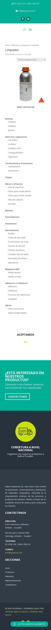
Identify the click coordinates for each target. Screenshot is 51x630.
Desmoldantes (12, 217)
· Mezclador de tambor (17, 258)
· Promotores (13, 170)
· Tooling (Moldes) (15, 152)
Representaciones (13, 580)
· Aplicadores (12, 262)
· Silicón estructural (15, 308)
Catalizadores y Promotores (19, 163)
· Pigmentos (12, 156)
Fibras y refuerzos (14, 184)
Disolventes (11, 223)
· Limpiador (12, 299)
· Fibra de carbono (15, 199)
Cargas (8, 177)
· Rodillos (11, 233)
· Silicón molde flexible (17, 313)
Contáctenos (17, 396)
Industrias (9, 576)
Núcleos (9, 210)
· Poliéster (11, 122)
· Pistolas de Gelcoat (16, 246)
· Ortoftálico (12, 140)
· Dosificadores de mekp (18, 241)
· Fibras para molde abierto (19, 191)
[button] (29, 624)
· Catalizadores (13, 166)
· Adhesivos (12, 286)
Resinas (9, 118)
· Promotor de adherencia (18, 294)
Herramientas (12, 230)
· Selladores (12, 290)
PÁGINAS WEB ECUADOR (16, 611)
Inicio (7, 45)
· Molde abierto (14, 272)
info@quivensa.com (13, 552)
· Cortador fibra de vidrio (18, 254)
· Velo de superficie (15, 187)
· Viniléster (11, 126)
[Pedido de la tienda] (31, 60)
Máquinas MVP (12, 269)
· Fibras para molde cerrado (19, 195)
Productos (9, 572)
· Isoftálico (11, 144)
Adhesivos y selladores (20, 45)
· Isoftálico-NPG (14, 148)
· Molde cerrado (14, 276)
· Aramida (11, 204)
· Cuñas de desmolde (16, 237)
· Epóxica (11, 130)
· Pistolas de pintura (15, 250)
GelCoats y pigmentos (16, 137)
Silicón (8, 305)
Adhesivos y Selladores (16, 283)
